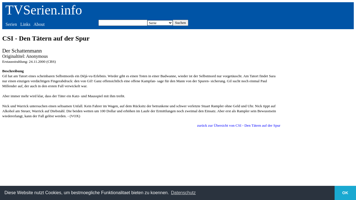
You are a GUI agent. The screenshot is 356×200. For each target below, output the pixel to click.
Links (25, 24)
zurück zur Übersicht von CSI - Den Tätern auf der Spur (238, 125)
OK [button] (345, 193)
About (38, 24)
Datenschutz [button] (183, 192)
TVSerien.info (43, 9)
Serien (11, 24)
